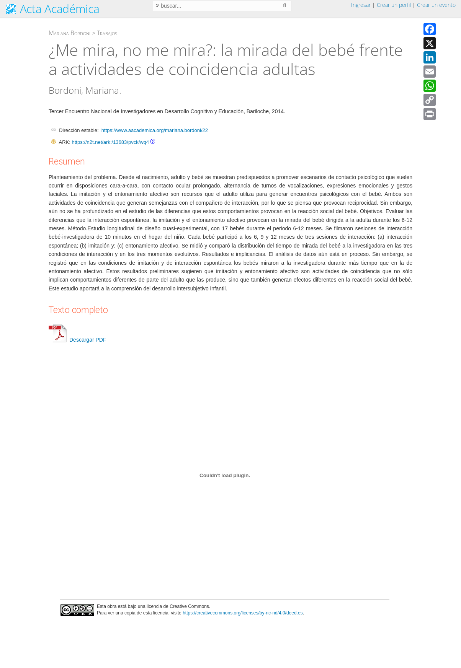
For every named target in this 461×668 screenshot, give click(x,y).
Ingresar (361, 4)
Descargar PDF (77, 340)
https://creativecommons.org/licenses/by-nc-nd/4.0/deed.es (243, 613)
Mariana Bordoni (69, 33)
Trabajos (107, 33)
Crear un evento (436, 4)
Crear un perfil (394, 4)
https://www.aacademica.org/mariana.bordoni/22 (154, 130)
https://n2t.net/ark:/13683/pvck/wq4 (110, 142)
